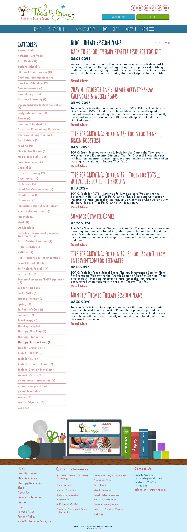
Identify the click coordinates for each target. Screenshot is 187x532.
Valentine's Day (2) (30, 375)
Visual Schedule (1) (30, 391)
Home (37, 28)
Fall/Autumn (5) (28, 140)
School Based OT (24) (32, 263)
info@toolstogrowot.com (150, 489)
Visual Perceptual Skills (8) (35, 386)
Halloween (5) (27, 184)
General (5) (25, 168)
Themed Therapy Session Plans (110, 476)
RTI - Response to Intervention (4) (40, 258)
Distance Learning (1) (32, 99)
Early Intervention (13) (32, 113)
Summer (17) (26, 315)
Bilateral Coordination (67, 495)
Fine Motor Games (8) (32, 151)
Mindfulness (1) (28, 217)
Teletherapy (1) (27, 320)
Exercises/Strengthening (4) (36, 135)
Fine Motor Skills (102, 480)
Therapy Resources (83, 28)
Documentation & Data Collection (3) (40, 106)
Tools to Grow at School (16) (36, 369)
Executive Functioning (105, 500)
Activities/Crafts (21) (31, 56)
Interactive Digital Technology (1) (40, 206)
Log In (156, 17)
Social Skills (100, 514)
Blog (115, 28)
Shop (104, 28)
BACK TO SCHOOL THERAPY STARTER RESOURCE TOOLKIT (116, 52)
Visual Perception (103, 490)
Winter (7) (24, 397)
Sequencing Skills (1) (31, 288)
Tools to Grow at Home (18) (35, 364)
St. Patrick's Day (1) (30, 309)
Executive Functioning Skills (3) (38, 129)
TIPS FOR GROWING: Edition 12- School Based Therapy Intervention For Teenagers (118, 257)
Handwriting (62, 500)
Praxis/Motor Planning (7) (35, 241)
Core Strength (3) (29, 94)
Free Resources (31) (30, 162)
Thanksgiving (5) (29, 326)
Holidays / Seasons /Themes (108, 509)
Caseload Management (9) (35, 77)
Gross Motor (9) (28, 178)
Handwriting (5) (28, 195)
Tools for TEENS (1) (30, 353)
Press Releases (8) (30, 247)
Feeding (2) (25, 146)
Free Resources (56, 28)
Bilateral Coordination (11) (35, 72)
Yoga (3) (23, 408)
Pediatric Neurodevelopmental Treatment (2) (38, 234)
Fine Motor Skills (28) (32, 157)
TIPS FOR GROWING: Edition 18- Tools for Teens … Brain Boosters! (116, 136)
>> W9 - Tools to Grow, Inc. (35, 521)
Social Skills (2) (28, 293)
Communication (64, 485)
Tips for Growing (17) (31, 348)
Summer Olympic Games (92, 216)
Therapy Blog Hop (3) (32, 331)
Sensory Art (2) (28, 274)
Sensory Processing (66, 490)
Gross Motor (100, 485)
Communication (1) (30, 88)
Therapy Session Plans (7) (35, 342)
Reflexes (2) (25, 252)
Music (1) (23, 222)
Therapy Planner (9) (31, 337)
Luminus (98, 528)
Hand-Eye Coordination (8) (35, 189)
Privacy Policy (26, 516)
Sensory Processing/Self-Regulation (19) (41, 281)
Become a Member (129, 17)
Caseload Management (106, 504)
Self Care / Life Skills (67, 504)
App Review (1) (27, 61)
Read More (79, 80)
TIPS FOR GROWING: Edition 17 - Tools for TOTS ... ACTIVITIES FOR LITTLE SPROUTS (115, 178)
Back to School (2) (30, 67)
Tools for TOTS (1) (29, 359)
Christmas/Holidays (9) (33, 83)
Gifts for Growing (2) (31, 173)
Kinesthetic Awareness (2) (35, 211)
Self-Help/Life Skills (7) (33, 268)
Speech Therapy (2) (31, 299)
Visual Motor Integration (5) (36, 380)
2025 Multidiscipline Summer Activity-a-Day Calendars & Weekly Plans (112, 92)
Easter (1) (24, 118)
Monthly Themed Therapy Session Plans (106, 295)
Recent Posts (26, 50)
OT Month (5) (27, 228)
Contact (130, 28)
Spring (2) (24, 304)
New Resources (27, 478)
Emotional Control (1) (32, 124)
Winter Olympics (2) (31, 402)
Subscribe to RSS (161, 43)
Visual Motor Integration (106, 495)
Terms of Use (26, 512)
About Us (23, 492)
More (147, 28)
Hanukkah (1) (26, 200)
